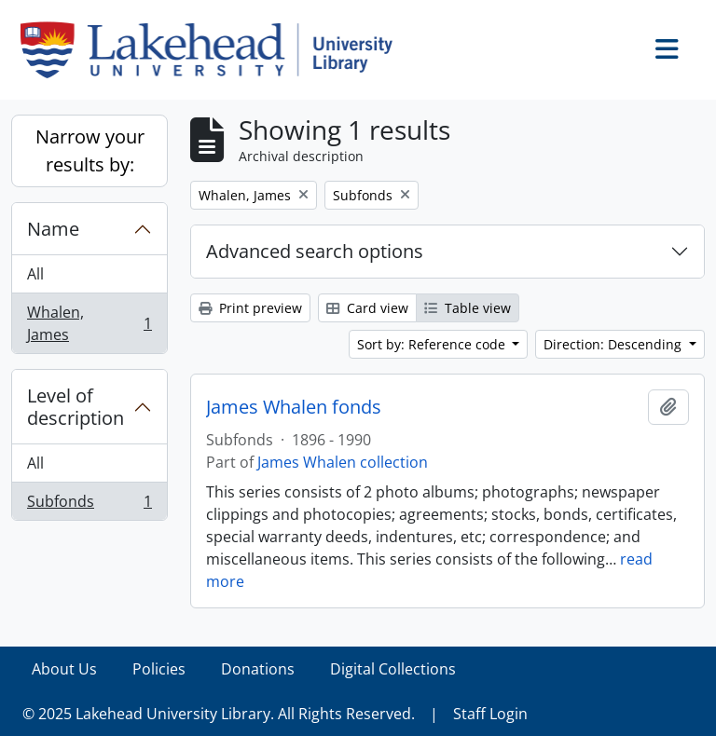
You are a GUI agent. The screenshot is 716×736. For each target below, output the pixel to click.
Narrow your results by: (90, 150)
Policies (159, 669)
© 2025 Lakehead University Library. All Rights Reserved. (218, 713)
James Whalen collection (342, 462)
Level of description (75, 406)
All (35, 274)
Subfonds (89, 505)
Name (53, 228)
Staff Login (490, 713)
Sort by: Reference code (433, 344)
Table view (467, 308)
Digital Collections (393, 669)
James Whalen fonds (293, 407)
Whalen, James (89, 323)
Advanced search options (314, 251)
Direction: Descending (614, 344)
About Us (64, 669)
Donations (258, 669)
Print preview (250, 308)
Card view (367, 308)
